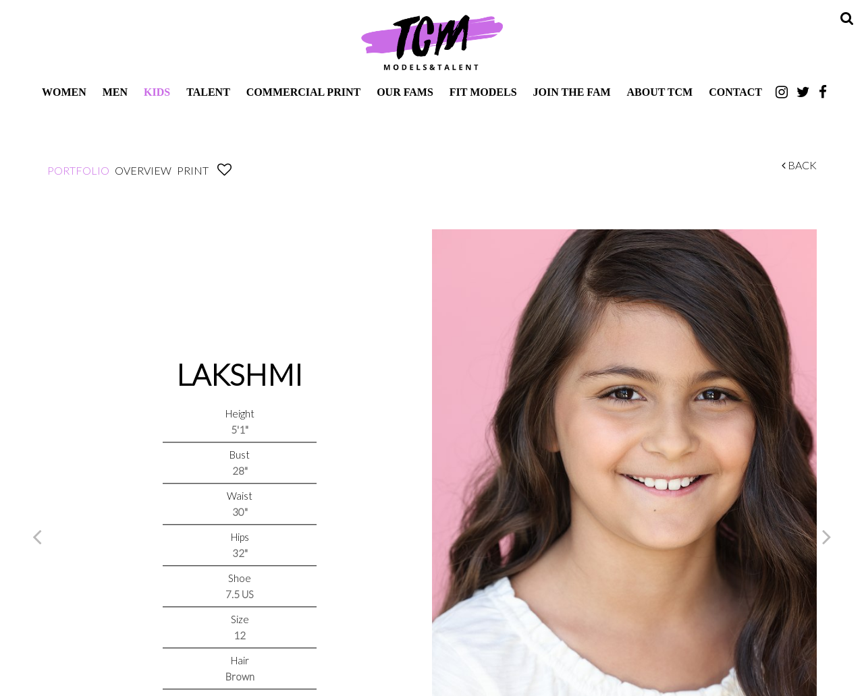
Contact (735, 92)
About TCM (660, 92)
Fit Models (483, 92)
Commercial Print (303, 92)
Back (799, 164)
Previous (37, 536)
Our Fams (405, 92)
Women (64, 92)
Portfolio (78, 170)
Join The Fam (572, 92)
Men (115, 92)
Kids (157, 92)
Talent (208, 92)
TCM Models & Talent (432, 42)
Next (827, 536)
